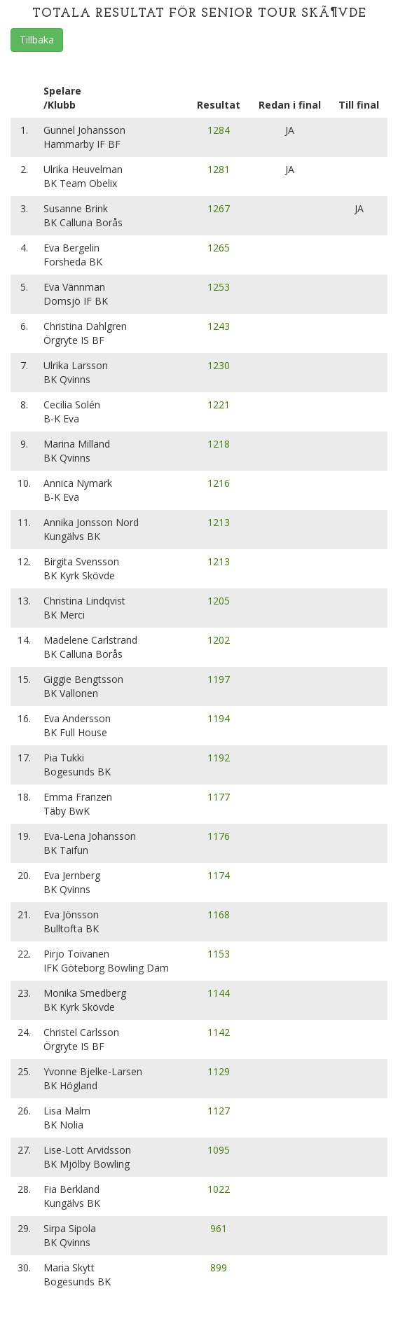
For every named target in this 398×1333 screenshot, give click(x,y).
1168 (218, 914)
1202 (218, 640)
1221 (218, 404)
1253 (218, 286)
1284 (218, 130)
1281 (218, 169)
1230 (218, 365)
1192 (218, 757)
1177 (218, 796)
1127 (218, 1110)
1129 (218, 1071)
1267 (218, 208)
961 (218, 1228)
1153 (218, 953)
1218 (218, 443)
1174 (218, 875)
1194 (218, 718)
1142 (218, 1032)
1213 (218, 522)
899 (218, 1267)
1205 (218, 600)
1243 (218, 326)
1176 (218, 836)
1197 (218, 679)
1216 (218, 483)
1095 (218, 1149)
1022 (218, 1189)
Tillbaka (37, 39)
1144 (218, 993)
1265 (218, 247)
